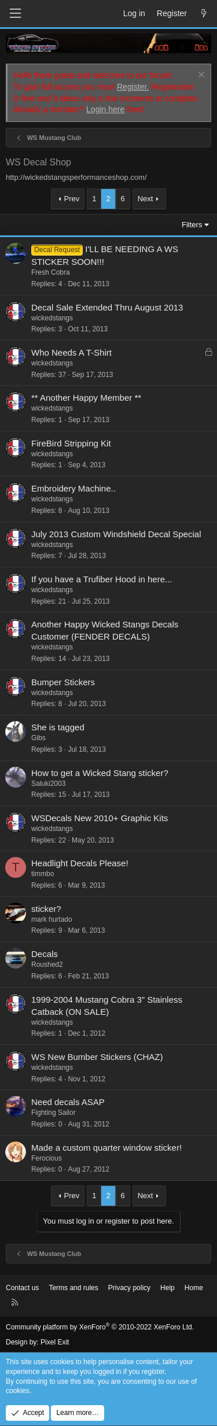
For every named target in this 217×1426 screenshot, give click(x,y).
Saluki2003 (48, 784)
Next (145, 198)
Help (167, 1288)
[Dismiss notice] (200, 76)
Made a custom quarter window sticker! (106, 1147)
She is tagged (57, 727)
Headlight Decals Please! (79, 863)
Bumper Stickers (63, 682)
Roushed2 (47, 964)
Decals (44, 954)
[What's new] (204, 14)
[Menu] (15, 13)
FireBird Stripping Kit (71, 443)
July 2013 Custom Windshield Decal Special (116, 534)
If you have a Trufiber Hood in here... (101, 579)
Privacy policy (129, 1288)
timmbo (42, 874)
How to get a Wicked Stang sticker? (99, 773)
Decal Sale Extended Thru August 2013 (107, 307)
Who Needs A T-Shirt (71, 352)
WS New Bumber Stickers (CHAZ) (97, 1057)
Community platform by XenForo (100, 1327)
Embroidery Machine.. (73, 488)
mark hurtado (51, 919)
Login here (105, 109)
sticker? (46, 909)
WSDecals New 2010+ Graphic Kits (99, 818)
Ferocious (46, 1158)
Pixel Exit (55, 1342)
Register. (133, 86)
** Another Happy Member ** (86, 397)
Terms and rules (73, 1288)
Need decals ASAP (68, 1102)
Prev (72, 198)
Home (194, 1288)
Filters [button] (192, 224)
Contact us (22, 1288)
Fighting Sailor (53, 1113)
